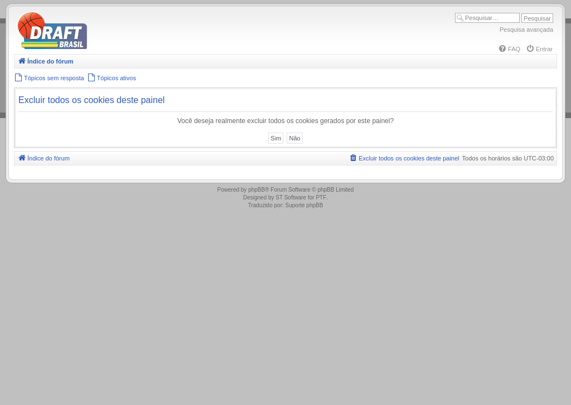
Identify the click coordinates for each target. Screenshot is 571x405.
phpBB (256, 190)
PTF (321, 197)
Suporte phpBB (304, 205)
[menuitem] (509, 49)
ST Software (290, 197)
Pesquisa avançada (526, 29)
